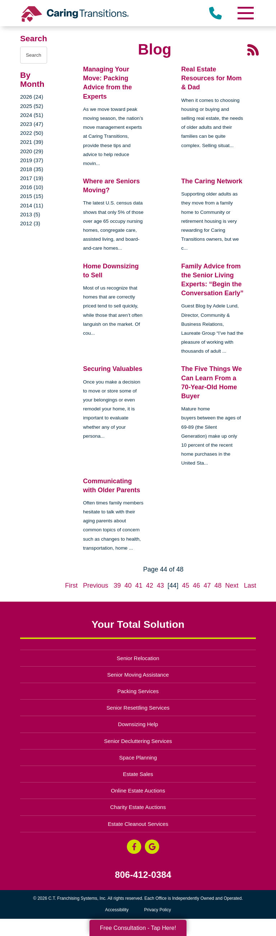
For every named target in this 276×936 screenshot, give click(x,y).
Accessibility (116, 909)
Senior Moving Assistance (138, 675)
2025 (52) (31, 106)
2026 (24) (31, 97)
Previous (95, 585)
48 (218, 585)
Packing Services (138, 691)
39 (117, 585)
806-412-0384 (143, 874)
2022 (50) (31, 133)
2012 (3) (30, 223)
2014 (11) (31, 205)
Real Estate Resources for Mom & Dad (211, 78)
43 (160, 585)
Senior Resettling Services (138, 708)
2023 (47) (31, 124)
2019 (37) (31, 160)
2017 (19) (31, 178)
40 (128, 585)
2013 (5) (30, 214)
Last (250, 585)
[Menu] (245, 13)
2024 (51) (31, 115)
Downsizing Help (138, 724)
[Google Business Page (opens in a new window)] (152, 846)
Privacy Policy (157, 909)
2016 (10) (31, 187)
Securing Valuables (112, 368)
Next (232, 585)
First (71, 585)
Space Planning (138, 757)
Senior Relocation (138, 658)
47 (207, 585)
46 (196, 585)
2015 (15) (31, 196)
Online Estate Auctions (138, 790)
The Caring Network (211, 181)
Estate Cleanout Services (138, 824)
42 (149, 585)
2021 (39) (31, 142)
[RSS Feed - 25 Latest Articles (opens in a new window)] (253, 49)
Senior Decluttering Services (138, 741)
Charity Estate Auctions (138, 807)
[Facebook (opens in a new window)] (134, 846)
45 (185, 585)
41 (138, 585)
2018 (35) (31, 169)
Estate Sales (138, 774)
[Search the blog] (33, 55)
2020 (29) (31, 151)
